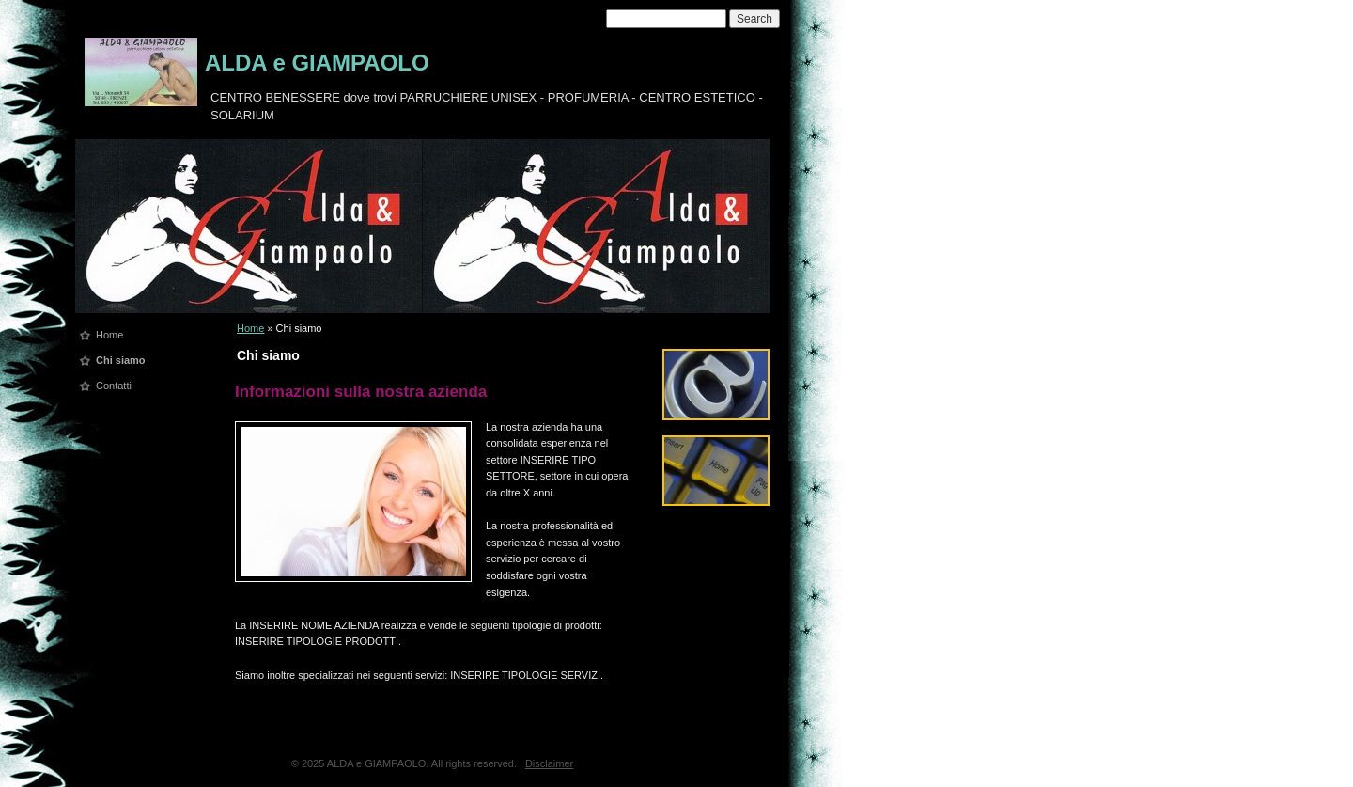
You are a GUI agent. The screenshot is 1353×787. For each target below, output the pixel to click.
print (616, 351)
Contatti (114, 385)
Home (109, 334)
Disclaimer (549, 763)
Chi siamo (121, 360)
